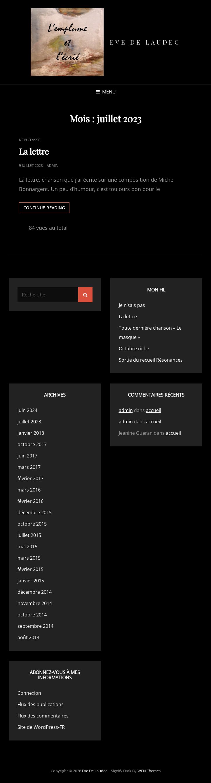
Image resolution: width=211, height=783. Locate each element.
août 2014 (28, 637)
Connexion (29, 693)
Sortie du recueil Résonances (151, 360)
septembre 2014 (35, 626)
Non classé (29, 139)
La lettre (34, 151)
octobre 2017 (32, 444)
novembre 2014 (35, 603)
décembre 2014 (35, 592)
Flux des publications (41, 704)
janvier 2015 (31, 580)
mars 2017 (29, 467)
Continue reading (46, 208)
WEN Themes (149, 770)
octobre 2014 (32, 614)
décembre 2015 (35, 512)
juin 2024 (27, 410)
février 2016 (30, 501)
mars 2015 (29, 558)
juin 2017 (27, 456)
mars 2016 (29, 490)
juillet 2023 (29, 421)
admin (52, 165)
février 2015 (30, 569)
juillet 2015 (29, 535)
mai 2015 (27, 546)
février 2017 (30, 478)
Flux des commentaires (43, 716)
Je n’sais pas (132, 305)
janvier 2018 (31, 433)
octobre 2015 (32, 524)
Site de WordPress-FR (41, 727)
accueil (153, 410)
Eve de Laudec (145, 42)
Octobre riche (134, 348)
